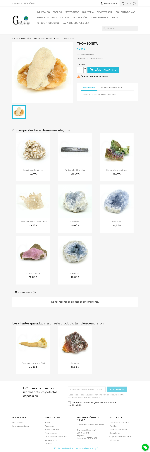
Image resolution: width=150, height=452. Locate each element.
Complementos (99, 17)
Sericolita (75, 363)
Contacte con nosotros (56, 436)
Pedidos (113, 426)
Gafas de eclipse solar (76, 22)
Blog (115, 17)
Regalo (64, 17)
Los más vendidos (20, 426)
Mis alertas (114, 440)
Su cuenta (115, 417)
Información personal (119, 422)
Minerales (43, 12)
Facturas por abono (118, 429)
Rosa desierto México (33, 170)
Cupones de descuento (120, 436)
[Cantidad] (80, 70)
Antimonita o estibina (75, 170)
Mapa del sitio (51, 440)
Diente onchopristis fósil (33, 363)
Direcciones (114, 433)
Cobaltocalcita (33, 273)
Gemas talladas (47, 17)
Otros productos (48, 22)
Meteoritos (72, 12)
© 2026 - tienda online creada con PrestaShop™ (75, 448)
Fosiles (57, 12)
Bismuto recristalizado (116, 170)
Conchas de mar (125, 12)
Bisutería (88, 12)
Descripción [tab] (89, 87)
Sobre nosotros (52, 429)
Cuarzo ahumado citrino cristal (33, 221)
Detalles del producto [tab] (111, 87)
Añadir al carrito (103, 70)
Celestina (74, 221)
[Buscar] (120, 28)
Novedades (17, 422)
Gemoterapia (104, 12)
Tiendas (48, 443)
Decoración (79, 17)
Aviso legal (49, 426)
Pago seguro (51, 433)
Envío (47, 422)
